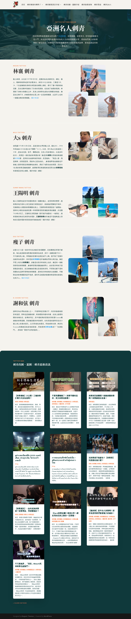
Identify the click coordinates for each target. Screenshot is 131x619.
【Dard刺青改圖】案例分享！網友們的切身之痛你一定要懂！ (65, 514)
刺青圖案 (23, 570)
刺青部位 (91, 519)
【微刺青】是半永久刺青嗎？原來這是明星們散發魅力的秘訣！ (102, 511)
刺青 (16, 402)
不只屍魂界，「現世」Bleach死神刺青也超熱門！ (28, 565)
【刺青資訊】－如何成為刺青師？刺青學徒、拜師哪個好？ (27, 509)
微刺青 (110, 519)
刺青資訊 (26, 402)
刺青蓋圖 (55, 521)
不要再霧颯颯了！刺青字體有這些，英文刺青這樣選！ (65, 396)
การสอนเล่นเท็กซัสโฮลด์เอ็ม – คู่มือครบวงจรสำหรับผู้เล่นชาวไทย (64, 460)
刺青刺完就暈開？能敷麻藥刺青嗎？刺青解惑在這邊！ (102, 396)
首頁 (23, 4)
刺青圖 (17, 158)
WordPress (48, 616)
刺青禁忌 (97, 4)
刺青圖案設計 (30, 570)
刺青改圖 (75, 519)
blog (16, 464)
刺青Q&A (107, 4)
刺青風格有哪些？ (34, 4)
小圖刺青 (18, 572)
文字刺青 (67, 404)
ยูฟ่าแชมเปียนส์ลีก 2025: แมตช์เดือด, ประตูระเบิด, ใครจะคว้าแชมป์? (28, 458)
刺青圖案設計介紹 (52, 4)
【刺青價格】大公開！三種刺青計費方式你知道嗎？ (28, 396)
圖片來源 (35, 98)
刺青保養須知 (87, 4)
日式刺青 (62, 36)
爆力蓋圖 (61, 521)
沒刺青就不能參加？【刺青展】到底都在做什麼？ (102, 458)
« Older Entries (20, 603)
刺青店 (25, 514)
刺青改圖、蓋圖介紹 (71, 4)
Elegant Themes (28, 616)
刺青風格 (38, 570)
